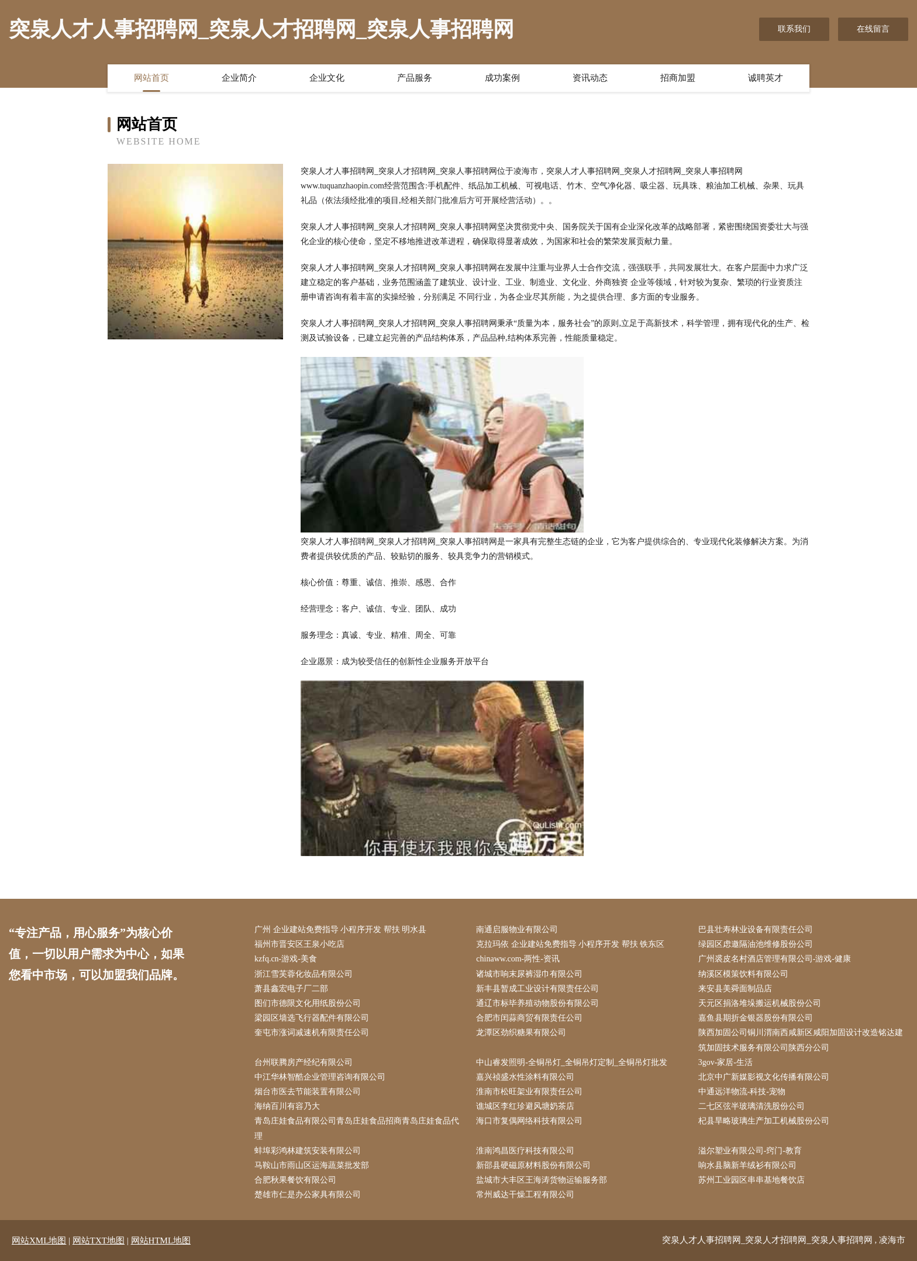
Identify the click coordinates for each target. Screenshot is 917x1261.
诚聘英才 (765, 78)
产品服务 (414, 78)
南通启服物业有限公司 (517, 929)
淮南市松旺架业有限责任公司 (529, 1091)
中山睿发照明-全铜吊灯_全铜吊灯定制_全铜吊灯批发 (571, 1062)
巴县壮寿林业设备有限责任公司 (755, 929)
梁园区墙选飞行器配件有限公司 (311, 1017)
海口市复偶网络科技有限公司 (529, 1120)
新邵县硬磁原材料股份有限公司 (533, 1165)
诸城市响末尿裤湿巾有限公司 (529, 974)
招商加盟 (677, 78)
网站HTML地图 (161, 1240)
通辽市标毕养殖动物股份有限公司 (537, 1003)
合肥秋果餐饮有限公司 (295, 1180)
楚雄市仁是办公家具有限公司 (307, 1194)
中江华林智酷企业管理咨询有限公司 (319, 1077)
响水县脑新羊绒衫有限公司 (747, 1165)
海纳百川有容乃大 (287, 1106)
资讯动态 (590, 78)
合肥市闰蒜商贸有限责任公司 (529, 1017)
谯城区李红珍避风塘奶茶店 (525, 1106)
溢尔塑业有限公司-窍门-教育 (750, 1150)
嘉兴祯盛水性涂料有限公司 (525, 1077)
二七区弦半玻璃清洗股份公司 (751, 1106)
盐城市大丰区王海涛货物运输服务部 (541, 1180)
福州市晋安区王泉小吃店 (299, 944)
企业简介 (239, 78)
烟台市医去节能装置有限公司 (307, 1091)
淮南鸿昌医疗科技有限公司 (525, 1150)
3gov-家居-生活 (725, 1062)
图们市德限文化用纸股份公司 (307, 1003)
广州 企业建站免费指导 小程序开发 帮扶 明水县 (340, 929)
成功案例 (502, 78)
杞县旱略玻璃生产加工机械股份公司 (763, 1120)
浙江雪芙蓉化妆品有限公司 (303, 974)
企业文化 (326, 78)
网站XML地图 (39, 1240)
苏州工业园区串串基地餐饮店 (751, 1180)
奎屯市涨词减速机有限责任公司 (311, 1032)
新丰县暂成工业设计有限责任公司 (537, 988)
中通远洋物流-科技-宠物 (741, 1091)
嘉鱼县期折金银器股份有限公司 (755, 1017)
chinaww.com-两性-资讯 (518, 958)
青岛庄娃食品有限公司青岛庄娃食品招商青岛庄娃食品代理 (356, 1128)
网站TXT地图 (99, 1240)
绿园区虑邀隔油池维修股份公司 (755, 944)
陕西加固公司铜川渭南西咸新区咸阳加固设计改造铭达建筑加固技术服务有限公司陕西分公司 (800, 1040)
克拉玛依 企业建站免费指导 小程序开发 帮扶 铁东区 (570, 944)
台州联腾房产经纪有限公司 (303, 1062)
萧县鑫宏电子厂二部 (291, 988)
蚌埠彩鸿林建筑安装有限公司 (307, 1150)
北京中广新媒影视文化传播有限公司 (763, 1077)
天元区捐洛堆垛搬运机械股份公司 (759, 1003)
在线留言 (873, 29)
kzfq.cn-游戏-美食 (285, 958)
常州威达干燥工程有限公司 (525, 1194)
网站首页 (151, 78)
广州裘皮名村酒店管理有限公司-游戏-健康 (774, 958)
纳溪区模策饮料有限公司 (743, 974)
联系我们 (794, 29)
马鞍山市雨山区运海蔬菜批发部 (311, 1165)
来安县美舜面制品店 (735, 988)
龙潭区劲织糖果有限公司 (521, 1032)
